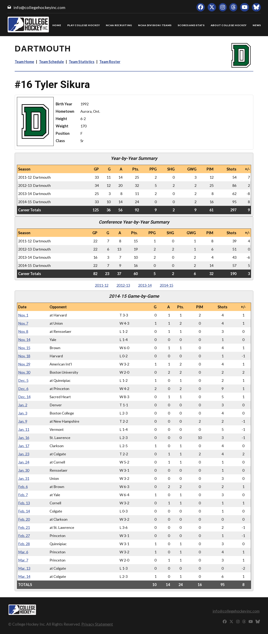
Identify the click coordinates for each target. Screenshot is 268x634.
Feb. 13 (24, 503)
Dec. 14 (24, 396)
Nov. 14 (24, 339)
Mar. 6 (23, 552)
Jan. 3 (22, 413)
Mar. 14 (24, 576)
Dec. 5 (23, 380)
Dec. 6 (23, 388)
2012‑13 (123, 285)
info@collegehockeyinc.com (39, 7)
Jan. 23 (23, 454)
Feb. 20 (24, 519)
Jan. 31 (23, 478)
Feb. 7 (23, 494)
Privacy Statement (97, 624)
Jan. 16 (23, 437)
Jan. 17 (23, 445)
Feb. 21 (24, 527)
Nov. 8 (23, 331)
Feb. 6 (23, 486)
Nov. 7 (23, 323)
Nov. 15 (24, 347)
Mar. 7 (23, 560)
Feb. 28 (24, 544)
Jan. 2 (22, 405)
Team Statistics (81, 61)
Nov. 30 (24, 372)
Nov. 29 (24, 364)
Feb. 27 (24, 535)
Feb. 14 (24, 511)
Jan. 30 (23, 470)
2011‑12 (101, 285)
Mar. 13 (24, 568)
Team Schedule (51, 61)
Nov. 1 (23, 315)
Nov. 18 (24, 356)
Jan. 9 (22, 421)
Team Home (24, 61)
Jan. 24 (23, 462)
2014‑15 (166, 285)
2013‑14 (145, 285)
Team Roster (109, 61)
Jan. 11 (23, 429)
